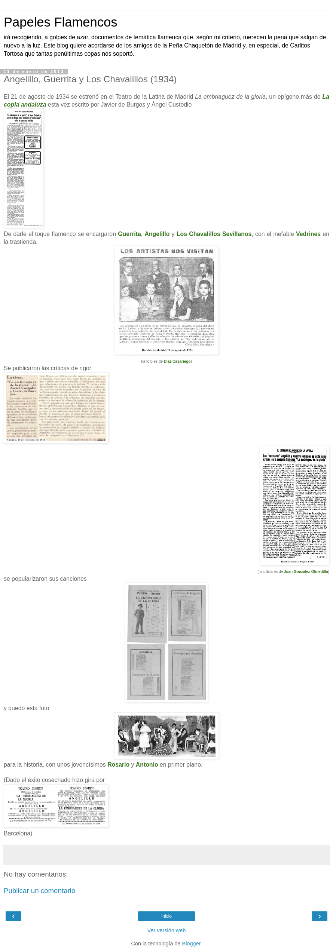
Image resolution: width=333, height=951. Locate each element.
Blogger (191, 944)
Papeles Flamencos (60, 22)
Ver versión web (166, 930)
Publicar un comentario (39, 891)
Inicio (166, 916)
